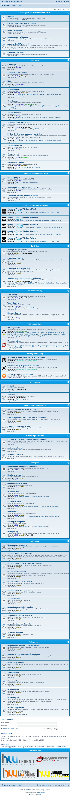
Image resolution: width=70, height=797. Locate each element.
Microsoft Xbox (13, 492)
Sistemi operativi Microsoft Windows (22, 409)
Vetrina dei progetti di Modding (20, 374)
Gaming (17, 283)
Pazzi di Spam (13, 698)
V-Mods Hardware (54, 117)
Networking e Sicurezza (35, 436)
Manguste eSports (14, 341)
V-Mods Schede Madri (39, 117)
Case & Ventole (35, 167)
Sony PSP (18, 506)
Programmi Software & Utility (19, 426)
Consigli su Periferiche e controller (49, 140)
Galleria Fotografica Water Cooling (26, 308)
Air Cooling (12, 295)
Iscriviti (10, 720)
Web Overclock (61, 106)
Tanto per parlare (35, 642)
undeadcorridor (61, 747)
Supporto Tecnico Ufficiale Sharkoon (22, 231)
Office (31, 283)
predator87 (25, 157)
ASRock (18, 210)
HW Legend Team (35, 324)
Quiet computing (60, 283)
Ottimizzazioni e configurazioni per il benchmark (35, 333)
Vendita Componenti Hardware (19, 553)
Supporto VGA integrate (53, 94)
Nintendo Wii (12, 512)
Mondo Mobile (35, 382)
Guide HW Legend (14, 30)
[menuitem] (19, 1)
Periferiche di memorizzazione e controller (24, 134)
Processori (11, 64)
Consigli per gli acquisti (17, 250)
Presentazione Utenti (15, 52)
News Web (11, 16)
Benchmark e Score (55, 332)
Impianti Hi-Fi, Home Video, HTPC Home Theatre (31, 129)
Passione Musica (14, 681)
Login (3, 720)
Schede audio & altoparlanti (18, 122)
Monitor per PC (13, 177)
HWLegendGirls (13, 689)
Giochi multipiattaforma (17, 483)
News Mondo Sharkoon (32, 234)
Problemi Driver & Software (18, 268)
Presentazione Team (21, 332)
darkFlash (19, 219)
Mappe (10, 347)
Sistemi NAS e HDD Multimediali (25, 140)
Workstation (48, 283)
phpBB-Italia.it (41, 792)
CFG (65, 346)
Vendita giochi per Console (18, 590)
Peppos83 (29, 535)
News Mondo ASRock (32, 212)
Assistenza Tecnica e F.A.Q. (50, 212)
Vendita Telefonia (14, 599)
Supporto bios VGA (37, 94)
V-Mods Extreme (14, 112)
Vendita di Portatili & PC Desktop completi (24, 563)
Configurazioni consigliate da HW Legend (24, 278)
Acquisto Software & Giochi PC (20, 615)
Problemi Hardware (15, 258)
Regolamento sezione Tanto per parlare (23, 646)
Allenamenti (50, 346)
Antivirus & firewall (15, 448)
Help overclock (35, 106)
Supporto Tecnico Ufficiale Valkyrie (21, 238)
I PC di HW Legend (21, 167)
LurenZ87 (24, 93)
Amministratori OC (31, 104)
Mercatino (35, 541)
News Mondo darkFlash (32, 220)
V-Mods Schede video (22, 117)
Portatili (10, 386)
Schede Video (13, 89)
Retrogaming (12, 532)
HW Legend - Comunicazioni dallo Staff (34, 13)
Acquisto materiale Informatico (20, 607)
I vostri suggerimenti (15, 708)
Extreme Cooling (14, 313)
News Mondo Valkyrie (31, 241)
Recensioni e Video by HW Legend (21, 23)
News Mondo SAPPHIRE (33, 227)
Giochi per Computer (16, 522)
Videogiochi (35, 463)
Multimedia (39, 283)
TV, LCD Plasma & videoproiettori (25, 182)
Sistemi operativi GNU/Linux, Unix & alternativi (26, 418)
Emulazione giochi (15, 475)
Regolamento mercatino (17, 545)
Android (24, 399)
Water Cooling (13, 303)
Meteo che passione (15, 662)
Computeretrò (13, 154)
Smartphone (12, 394)
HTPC (25, 283)
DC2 (22, 84)
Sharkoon (19, 233)
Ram (9, 81)
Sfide (42, 346)
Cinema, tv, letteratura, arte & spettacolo (23, 654)
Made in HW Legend (15, 162)
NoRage (18, 67)
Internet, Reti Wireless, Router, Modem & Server (26, 439)
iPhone (17, 399)
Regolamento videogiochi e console (22, 467)
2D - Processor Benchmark (48, 334)
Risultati (35, 346)
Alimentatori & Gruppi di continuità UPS (23, 187)
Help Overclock (21, 336)
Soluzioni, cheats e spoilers (39, 496)
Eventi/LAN (18, 347)
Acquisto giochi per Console (19, 624)
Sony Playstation (14, 502)
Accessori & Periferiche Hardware (35, 173)
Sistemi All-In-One (14, 145)
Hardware (35, 60)
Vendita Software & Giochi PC (19, 582)
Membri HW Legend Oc (38, 332)
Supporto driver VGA (21, 94)
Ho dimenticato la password (9, 729)
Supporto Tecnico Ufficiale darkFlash (22, 217)
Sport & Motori (13, 672)
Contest (10, 107)
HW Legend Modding (35, 354)
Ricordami (49, 729)
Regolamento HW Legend (17, 37)
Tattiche (59, 346)
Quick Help (35, 246)
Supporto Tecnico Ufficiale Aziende (35, 205)
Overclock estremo (48, 106)
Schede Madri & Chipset (17, 73)
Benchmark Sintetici (21, 106)
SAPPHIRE (19, 226)
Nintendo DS (19, 516)
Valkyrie (18, 239)
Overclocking (12, 101)
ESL (16, 346)
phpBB (28, 790)
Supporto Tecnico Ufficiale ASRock (21, 209)
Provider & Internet (15, 455)
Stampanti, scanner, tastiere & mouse (22, 196)
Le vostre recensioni (21, 496)
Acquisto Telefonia (15, 632)
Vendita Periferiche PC (16, 572)
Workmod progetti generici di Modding (23, 366)
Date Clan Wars (25, 346)
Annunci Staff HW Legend (18, 44)
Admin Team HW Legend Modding (26, 360)
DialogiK (24, 76)
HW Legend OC (13, 328)
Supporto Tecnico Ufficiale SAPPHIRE (22, 224)
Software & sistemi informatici (35, 406)
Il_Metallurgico (26, 127)
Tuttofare (20, 284)
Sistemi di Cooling (35, 291)
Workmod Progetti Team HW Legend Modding (26, 357)
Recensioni (18, 212)
